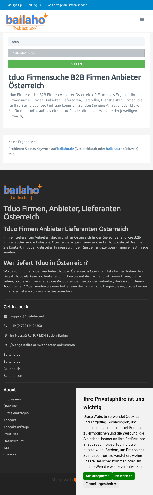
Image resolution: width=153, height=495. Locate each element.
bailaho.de (65, 149)
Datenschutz (13, 441)
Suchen (76, 64)
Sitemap (10, 455)
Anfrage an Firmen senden (67, 5)
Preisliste (10, 434)
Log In (35, 5)
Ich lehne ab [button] (123, 476)
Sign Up (15, 5)
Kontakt (9, 420)
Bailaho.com (13, 376)
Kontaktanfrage (16, 427)
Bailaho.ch (11, 369)
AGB (6, 448)
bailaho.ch (114, 149)
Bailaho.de (11, 354)
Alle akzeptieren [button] (98, 476)
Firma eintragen (16, 413)
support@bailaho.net (27, 316)
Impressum (12, 399)
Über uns (10, 406)
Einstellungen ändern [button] (101, 484)
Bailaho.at (11, 361)
